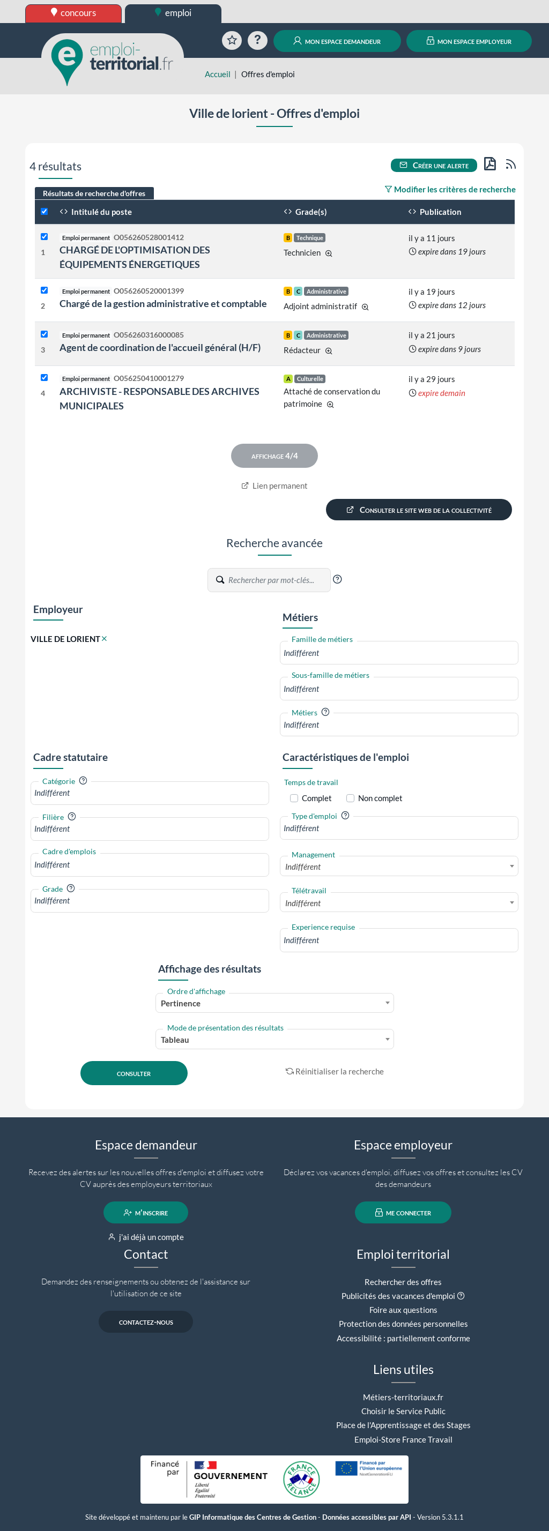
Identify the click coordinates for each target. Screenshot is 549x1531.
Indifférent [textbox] (303, 866)
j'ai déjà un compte (146, 1237)
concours (74, 12)
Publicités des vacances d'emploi (398, 1296)
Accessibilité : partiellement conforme (403, 1338)
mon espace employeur (469, 41)
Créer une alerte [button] (434, 165)
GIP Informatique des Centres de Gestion (252, 1517)
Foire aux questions (403, 1310)
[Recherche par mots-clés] (279, 580)
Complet (317, 798)
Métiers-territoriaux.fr (403, 1397)
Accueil (218, 74)
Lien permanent (274, 485)
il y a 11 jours (432, 238)
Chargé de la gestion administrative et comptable (163, 303)
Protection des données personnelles (403, 1323)
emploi (173, 12)
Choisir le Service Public (403, 1411)
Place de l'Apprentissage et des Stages (403, 1425)
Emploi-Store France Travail (403, 1439)
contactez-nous (146, 1322)
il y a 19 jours (432, 291)
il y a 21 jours (432, 335)
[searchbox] (399, 653)
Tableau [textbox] (175, 1039)
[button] (337, 579)
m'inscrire (146, 1213)
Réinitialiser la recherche (335, 1071)
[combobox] (399, 653)
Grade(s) (305, 211)
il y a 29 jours (432, 379)
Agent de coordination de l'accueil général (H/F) (160, 347)
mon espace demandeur (337, 41)
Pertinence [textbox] (181, 1003)
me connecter (403, 1213)
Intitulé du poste (96, 211)
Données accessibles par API (366, 1517)
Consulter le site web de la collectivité (419, 509)
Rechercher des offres (403, 1282)
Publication (435, 211)
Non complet (380, 798)
